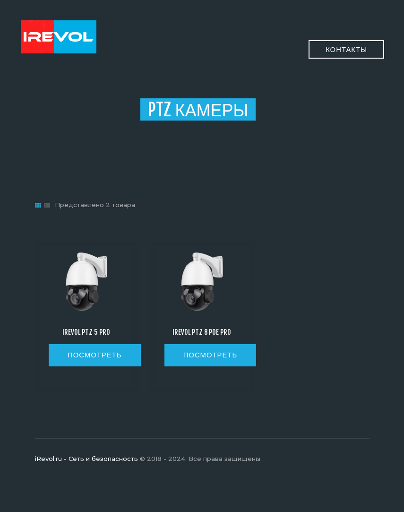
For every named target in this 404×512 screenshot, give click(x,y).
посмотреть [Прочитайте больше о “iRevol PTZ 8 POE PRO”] (210, 354)
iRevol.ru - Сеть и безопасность (86, 458)
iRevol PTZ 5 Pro (86, 332)
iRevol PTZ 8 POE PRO (201, 332)
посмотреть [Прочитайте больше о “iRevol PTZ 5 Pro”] (94, 354)
